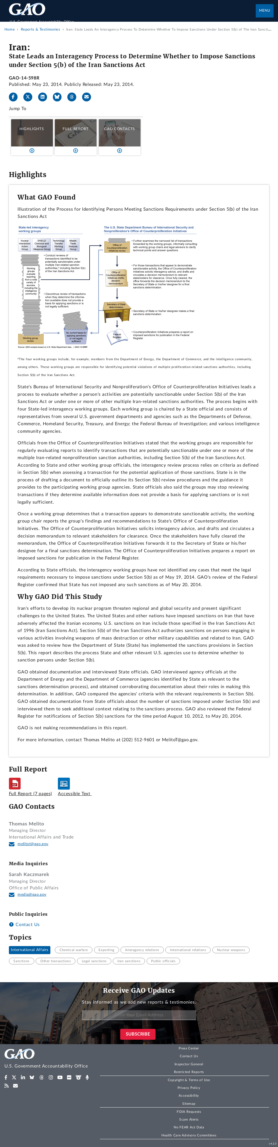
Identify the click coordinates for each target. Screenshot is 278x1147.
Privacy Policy (189, 1087)
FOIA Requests (189, 1111)
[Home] (132, 18)
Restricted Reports (189, 1072)
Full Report (75, 129)
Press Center (189, 1048)
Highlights (31, 129)
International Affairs (29, 950)
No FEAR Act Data (189, 1127)
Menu (264, 11)
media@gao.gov (32, 895)
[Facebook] (15, 97)
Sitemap (188, 1103)
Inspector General (188, 1064)
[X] (30, 97)
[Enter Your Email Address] (139, 1015)
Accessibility (189, 1095)
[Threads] (74, 97)
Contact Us (24, 924)
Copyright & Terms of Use (189, 1080)
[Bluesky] (59, 97)
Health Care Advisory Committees (188, 1135)
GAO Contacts (119, 129)
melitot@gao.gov (33, 844)
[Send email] (88, 97)
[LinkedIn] (44, 97)
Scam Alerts (188, 1119)
